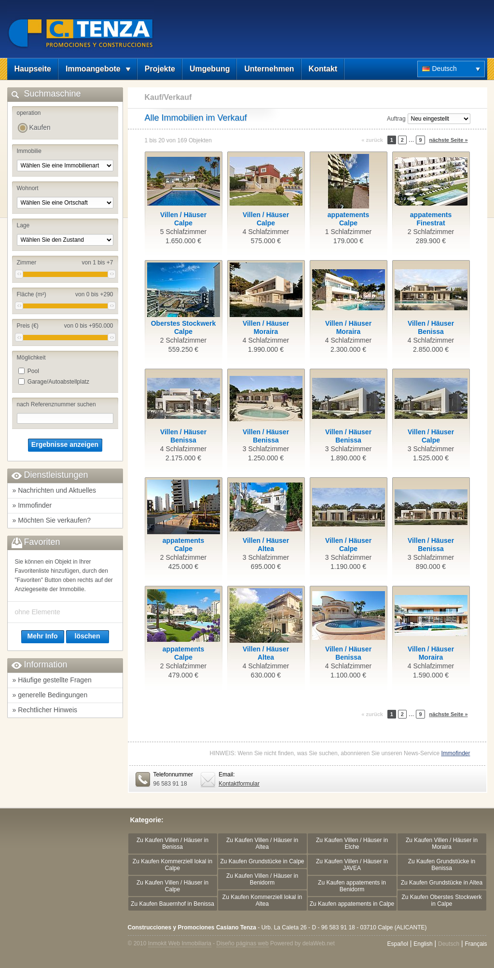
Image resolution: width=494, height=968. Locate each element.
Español (397, 943)
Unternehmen (269, 69)
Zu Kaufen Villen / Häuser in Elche (352, 843)
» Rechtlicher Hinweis (45, 710)
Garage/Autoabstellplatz (58, 381)
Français (476, 943)
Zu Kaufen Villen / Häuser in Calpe (172, 886)
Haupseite (32, 69)
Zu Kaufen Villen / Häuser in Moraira (442, 843)
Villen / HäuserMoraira (266, 327)
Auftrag (396, 118)
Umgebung (210, 69)
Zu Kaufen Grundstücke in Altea (441, 882)
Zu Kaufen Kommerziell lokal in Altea (262, 900)
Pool (33, 371)
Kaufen (40, 127)
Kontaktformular (239, 783)
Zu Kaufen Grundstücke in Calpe (262, 861)
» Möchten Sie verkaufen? (52, 520)
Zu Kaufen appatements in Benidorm (352, 886)
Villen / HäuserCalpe (183, 219)
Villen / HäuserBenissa (431, 327)
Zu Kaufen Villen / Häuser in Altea (262, 843)
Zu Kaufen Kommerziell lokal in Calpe (172, 864)
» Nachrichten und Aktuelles (54, 490)
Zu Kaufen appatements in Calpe (352, 903)
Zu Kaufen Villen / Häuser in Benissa (172, 843)
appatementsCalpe (348, 219)
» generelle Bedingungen (50, 695)
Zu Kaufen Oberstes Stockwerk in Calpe (441, 900)
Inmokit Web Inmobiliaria (179, 943)
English (422, 943)
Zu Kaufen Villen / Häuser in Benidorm (262, 879)
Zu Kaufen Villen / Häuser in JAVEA (352, 864)
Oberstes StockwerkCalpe (183, 327)
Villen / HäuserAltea (266, 545)
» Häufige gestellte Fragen (52, 680)
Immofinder (455, 753)
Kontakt (323, 69)
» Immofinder (32, 505)
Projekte (160, 69)
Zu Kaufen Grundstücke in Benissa (441, 864)
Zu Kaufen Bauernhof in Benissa (172, 903)
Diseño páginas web (243, 943)
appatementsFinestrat (431, 219)
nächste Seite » (448, 140)
